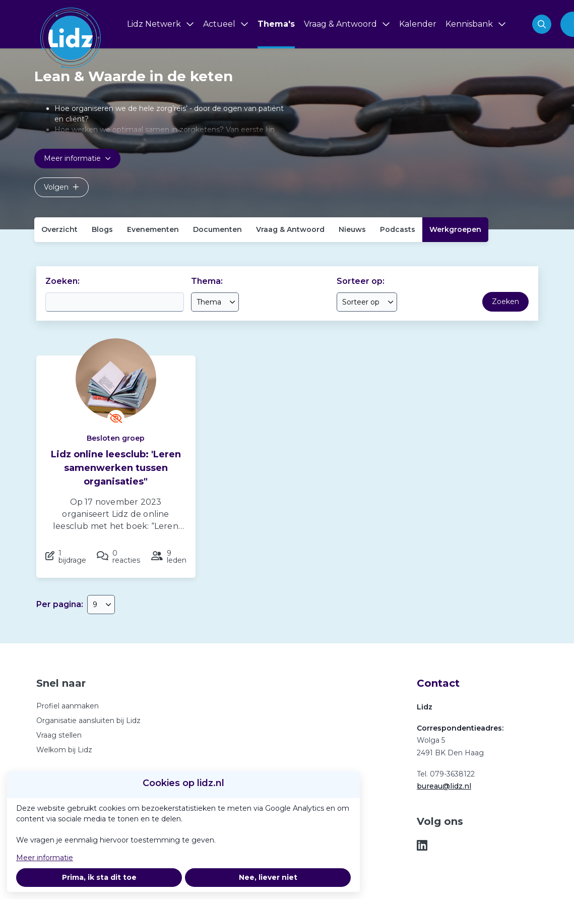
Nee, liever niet (268, 877)
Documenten (217, 229)
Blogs (102, 229)
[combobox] (215, 302)
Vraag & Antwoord (290, 229)
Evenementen (153, 229)
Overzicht (59, 229)
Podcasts (397, 229)
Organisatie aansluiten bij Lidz (88, 720)
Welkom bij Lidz (64, 749)
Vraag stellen (59, 735)
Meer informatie (44, 857)
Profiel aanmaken (67, 705)
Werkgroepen (455, 229)
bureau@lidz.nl (444, 786)
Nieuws (352, 229)
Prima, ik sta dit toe (99, 877)
